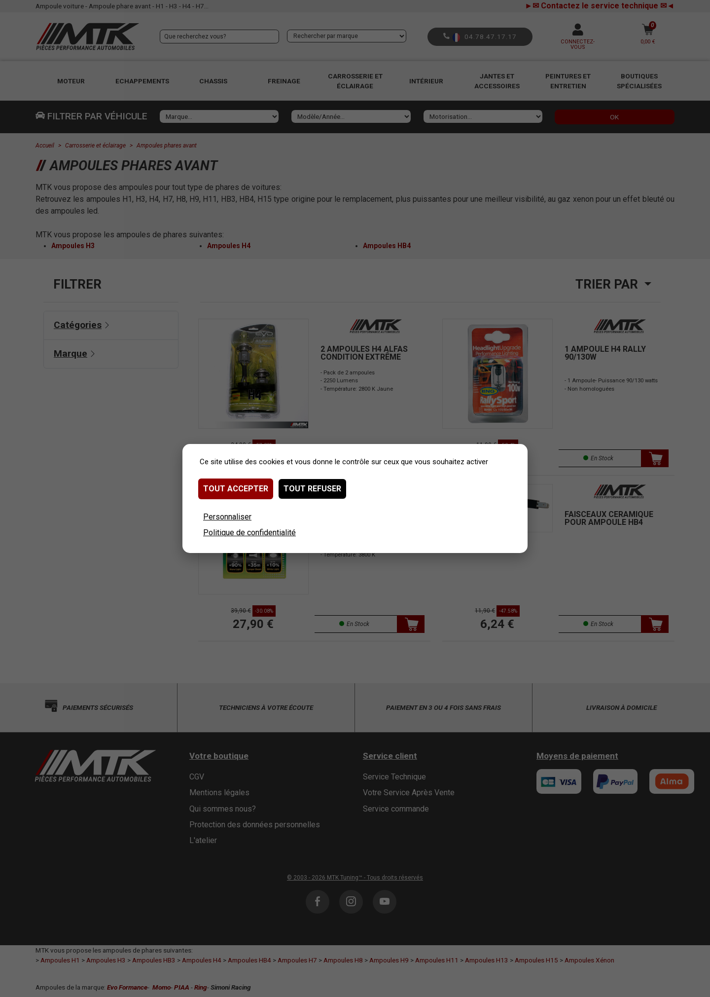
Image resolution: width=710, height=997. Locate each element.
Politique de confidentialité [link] (249, 532)
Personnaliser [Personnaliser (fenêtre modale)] (227, 516)
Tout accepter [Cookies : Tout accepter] (235, 488)
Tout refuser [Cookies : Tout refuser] (312, 488)
